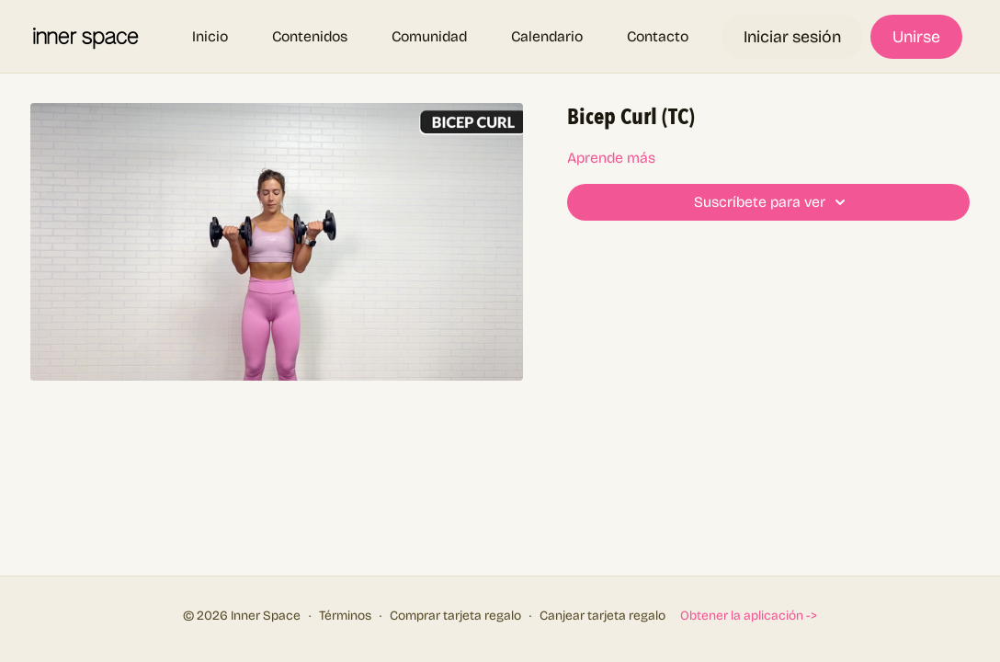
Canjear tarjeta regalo (602, 615)
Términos (345, 615)
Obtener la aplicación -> (748, 615)
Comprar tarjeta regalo (455, 615)
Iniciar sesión (792, 37)
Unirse (916, 37)
